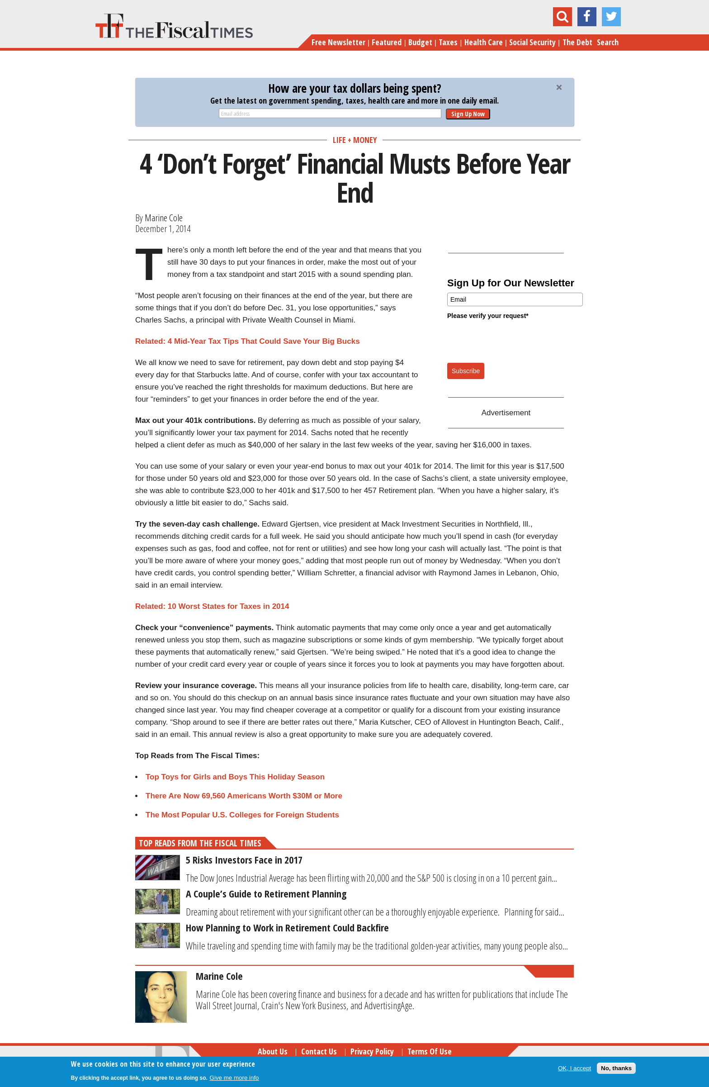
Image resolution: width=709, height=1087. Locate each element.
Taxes (448, 42)
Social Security (532, 42)
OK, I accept (574, 1068)
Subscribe (466, 371)
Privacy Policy (372, 1051)
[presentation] (516, 340)
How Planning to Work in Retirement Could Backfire (287, 927)
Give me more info (234, 1077)
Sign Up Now (468, 113)
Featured (387, 42)
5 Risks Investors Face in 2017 (244, 859)
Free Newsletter (338, 42)
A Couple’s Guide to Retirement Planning (266, 893)
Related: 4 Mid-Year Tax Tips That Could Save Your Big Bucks (247, 341)
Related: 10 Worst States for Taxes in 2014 (212, 606)
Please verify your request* (488, 315)
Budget (420, 42)
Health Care (483, 42)
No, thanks (616, 1068)
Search (608, 42)
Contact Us (319, 1051)
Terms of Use (429, 1051)
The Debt (577, 42)
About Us (273, 1051)
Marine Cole (164, 217)
